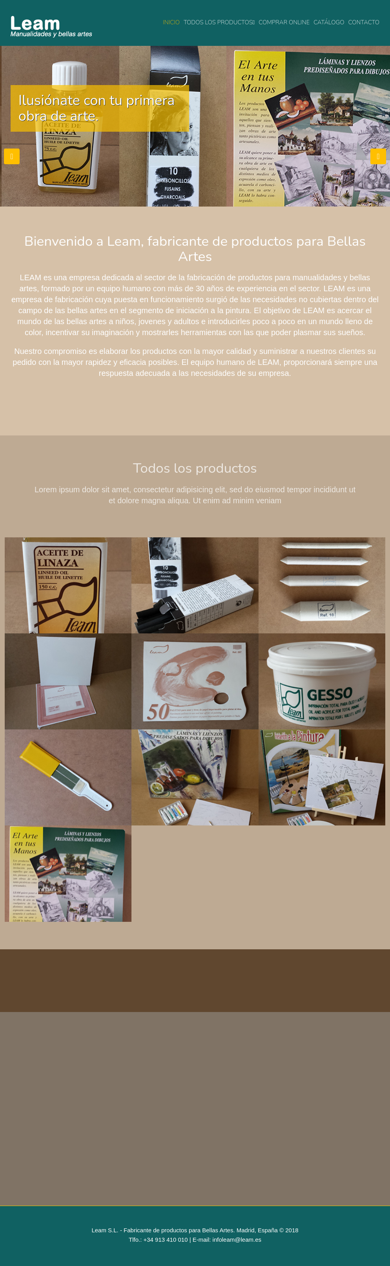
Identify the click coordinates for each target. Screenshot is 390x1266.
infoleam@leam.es (237, 1239)
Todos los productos (219, 22)
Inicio (171, 22)
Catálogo (328, 22)
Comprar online (284, 22)
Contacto (363, 22)
